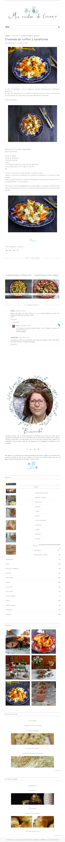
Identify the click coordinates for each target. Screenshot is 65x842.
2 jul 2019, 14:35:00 (20, 311)
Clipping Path (14, 337)
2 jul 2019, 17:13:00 (25, 325)
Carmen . (17, 43)
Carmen (18, 325)
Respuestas (16, 322)
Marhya (13, 311)
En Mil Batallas (32, 720)
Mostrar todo (57, 770)
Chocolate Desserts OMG (32, 831)
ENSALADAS (15, 35)
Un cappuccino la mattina (32, 748)
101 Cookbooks (32, 808)
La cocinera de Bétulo (32, 730)
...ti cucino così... (32, 790)
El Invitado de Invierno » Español (32, 725)
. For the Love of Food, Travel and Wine (32, 753)
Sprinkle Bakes (32, 785)
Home (7, 35)
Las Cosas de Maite (52, 839)
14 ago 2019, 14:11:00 (23, 337)
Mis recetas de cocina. (25, 839)
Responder (14, 319)
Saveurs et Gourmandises (32, 813)
